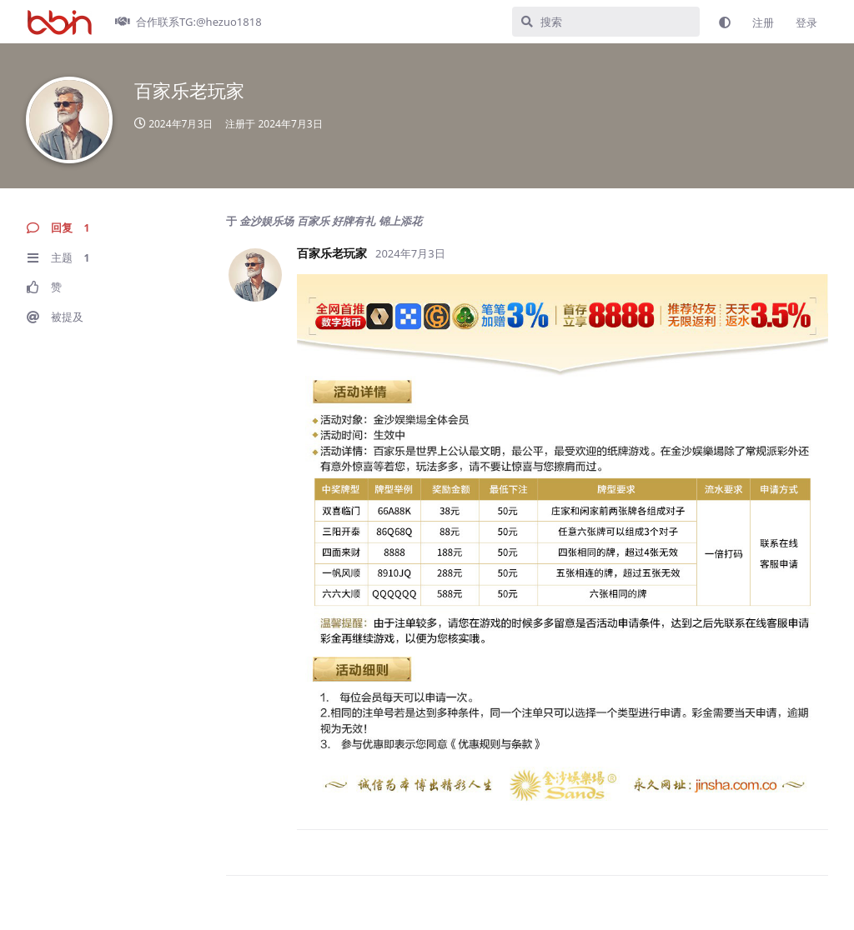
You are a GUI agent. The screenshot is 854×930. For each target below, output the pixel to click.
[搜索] (606, 22)
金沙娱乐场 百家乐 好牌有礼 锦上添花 (330, 220)
